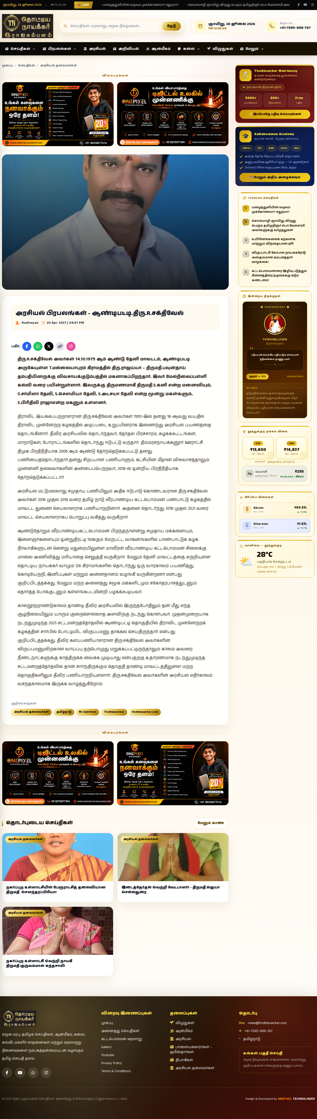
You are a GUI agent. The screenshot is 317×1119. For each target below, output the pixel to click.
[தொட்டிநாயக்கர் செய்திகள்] (27, 26)
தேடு (171, 26)
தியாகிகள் (181, 1060)
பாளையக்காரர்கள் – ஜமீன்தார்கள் (191, 1050)
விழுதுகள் (182, 1023)
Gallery (106, 1047)
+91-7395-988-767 (255, 1031)
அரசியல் (180, 1039)
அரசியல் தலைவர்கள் (58, 66)
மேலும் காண (211, 823)
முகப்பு (7, 66)
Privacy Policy (111, 1063)
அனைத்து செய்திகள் (120, 1031)
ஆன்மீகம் (181, 1031)
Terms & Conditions (116, 1071)
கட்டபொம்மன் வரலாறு (121, 1039)
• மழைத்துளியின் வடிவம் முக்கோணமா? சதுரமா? (136, 5)
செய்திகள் (26, 66)
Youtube (107, 1055)
